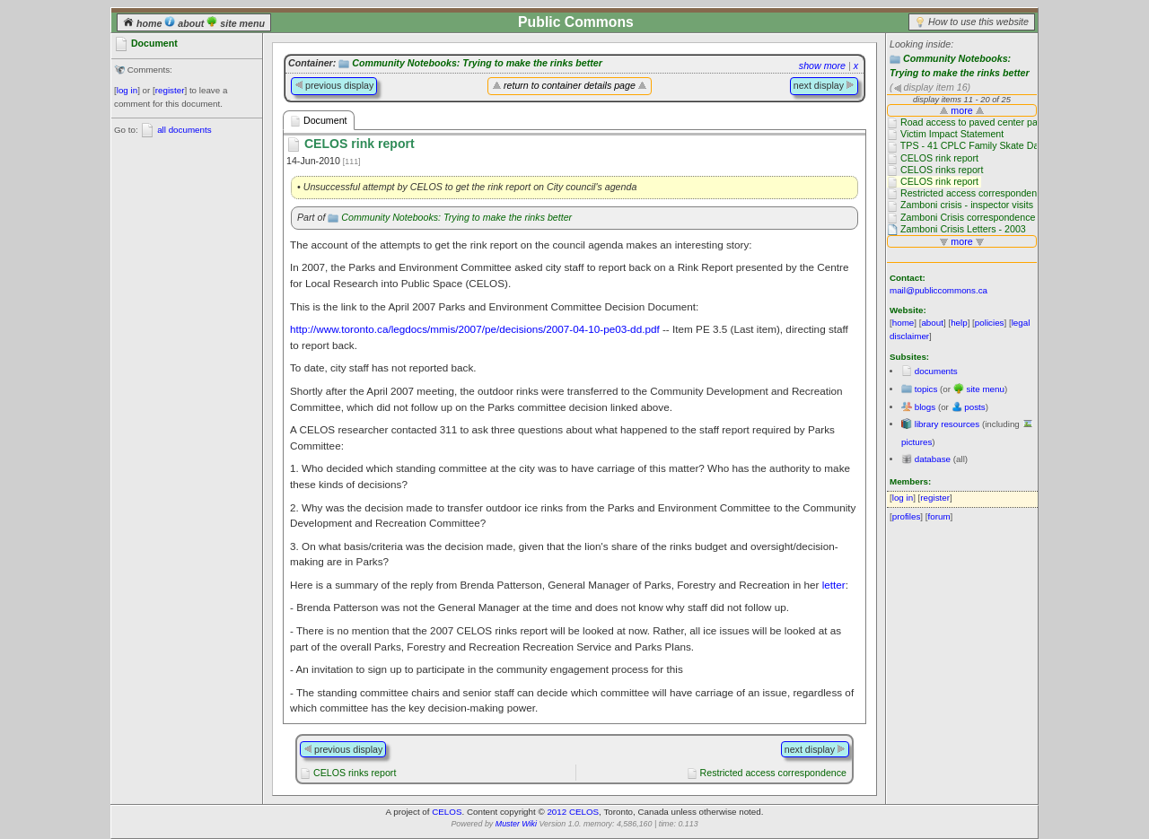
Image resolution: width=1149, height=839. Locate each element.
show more (822, 65)
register (170, 90)
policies (989, 323)
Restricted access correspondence (773, 772)
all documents (184, 130)
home (143, 23)
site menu (235, 23)
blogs (925, 407)
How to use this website (978, 21)
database (933, 459)
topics (926, 389)
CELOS (446, 812)
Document (318, 121)
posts (974, 407)
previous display (333, 85)
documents (936, 371)
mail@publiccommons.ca (938, 290)
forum (939, 516)
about (185, 23)
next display (824, 85)
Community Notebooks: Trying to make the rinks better (477, 62)
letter (834, 584)
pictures (916, 442)
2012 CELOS (573, 812)
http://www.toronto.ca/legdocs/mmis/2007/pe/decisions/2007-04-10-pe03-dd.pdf (475, 329)
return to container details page (569, 85)
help (959, 323)
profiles (906, 516)
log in (127, 90)
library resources (947, 424)
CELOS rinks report (354, 772)
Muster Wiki (516, 823)
